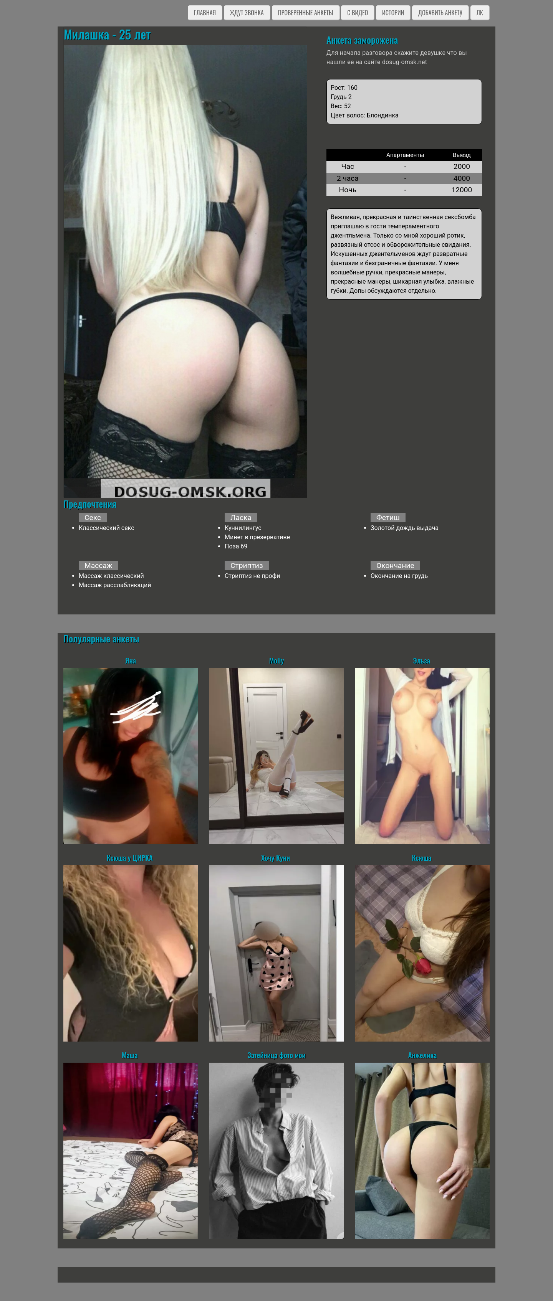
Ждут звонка (247, 12)
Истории (393, 12)
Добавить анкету (440, 12)
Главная (205, 12)
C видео (357, 12)
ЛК (480, 12)
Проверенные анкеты (305, 12)
